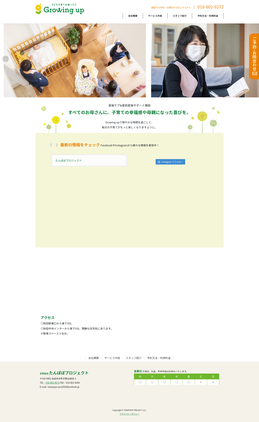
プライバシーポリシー (129, 413)
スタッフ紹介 (134, 358)
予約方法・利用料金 (159, 358)
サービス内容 (112, 358)
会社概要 (93, 358)
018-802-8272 (211, 7)
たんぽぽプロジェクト (68, 160)
